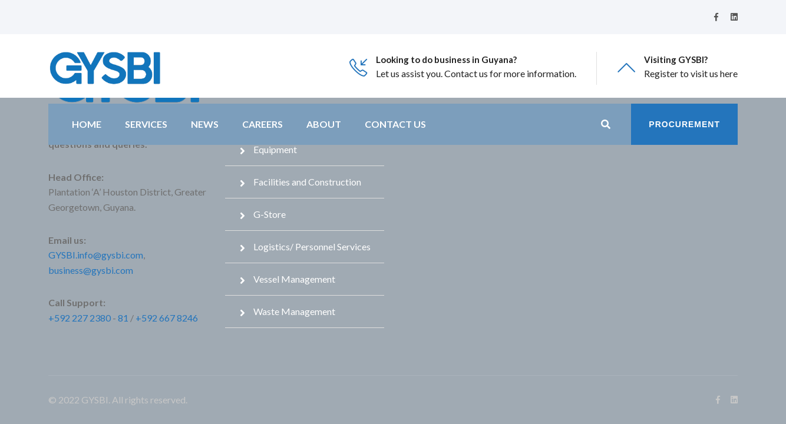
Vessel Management (294, 278)
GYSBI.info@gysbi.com (95, 254)
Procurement (684, 124)
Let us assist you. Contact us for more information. (476, 73)
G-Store (269, 214)
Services (146, 124)
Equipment (275, 149)
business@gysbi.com (90, 270)
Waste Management (294, 311)
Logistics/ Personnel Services (312, 246)
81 (123, 317)
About (323, 124)
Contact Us (395, 124)
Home (86, 124)
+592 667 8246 (167, 317)
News (205, 124)
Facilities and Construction (307, 181)
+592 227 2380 (79, 317)
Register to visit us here (691, 73)
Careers (262, 124)
